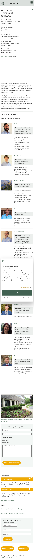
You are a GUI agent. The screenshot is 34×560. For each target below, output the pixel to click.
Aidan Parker (18, 304)
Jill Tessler (17, 324)
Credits (6, 557)
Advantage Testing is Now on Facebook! (13, 513)
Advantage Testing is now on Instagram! (12, 509)
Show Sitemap (7, 549)
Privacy (2, 557)
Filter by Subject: (6, 118)
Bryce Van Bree (19, 356)
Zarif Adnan (17, 124)
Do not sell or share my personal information (17, 297)
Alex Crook (17, 156)
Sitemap (11, 557)
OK (17, 292)
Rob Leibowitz (18, 209)
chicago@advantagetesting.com (14, 31)
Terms (29, 556)
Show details (25, 287)
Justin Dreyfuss (19, 180)
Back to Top (23, 549)
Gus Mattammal (5, 56)
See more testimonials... (8, 500)
